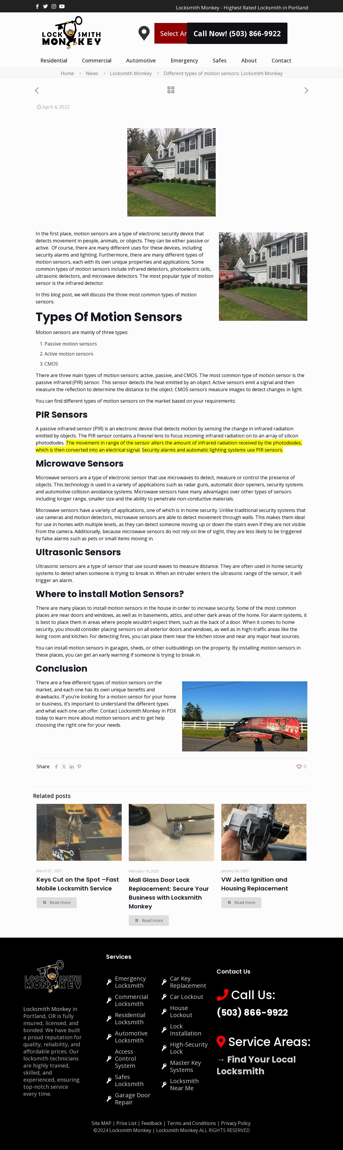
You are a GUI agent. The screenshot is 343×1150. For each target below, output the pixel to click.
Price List (126, 1123)
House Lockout (181, 1011)
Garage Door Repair (133, 1098)
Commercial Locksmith (131, 1000)
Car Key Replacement (188, 981)
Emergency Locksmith (130, 981)
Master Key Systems (185, 1066)
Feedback (152, 1123)
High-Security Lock (189, 1047)
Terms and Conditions (191, 1123)
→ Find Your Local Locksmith (256, 1065)
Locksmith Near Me (184, 1084)
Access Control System (125, 1058)
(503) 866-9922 (252, 1013)
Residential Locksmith (130, 1018)
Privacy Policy (235, 1123)
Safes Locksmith (129, 1080)
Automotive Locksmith (131, 1036)
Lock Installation (186, 1029)
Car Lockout (186, 997)
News (92, 73)
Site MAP (101, 1123)
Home (67, 73)
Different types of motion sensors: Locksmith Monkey (223, 73)
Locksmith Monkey (131, 73)
